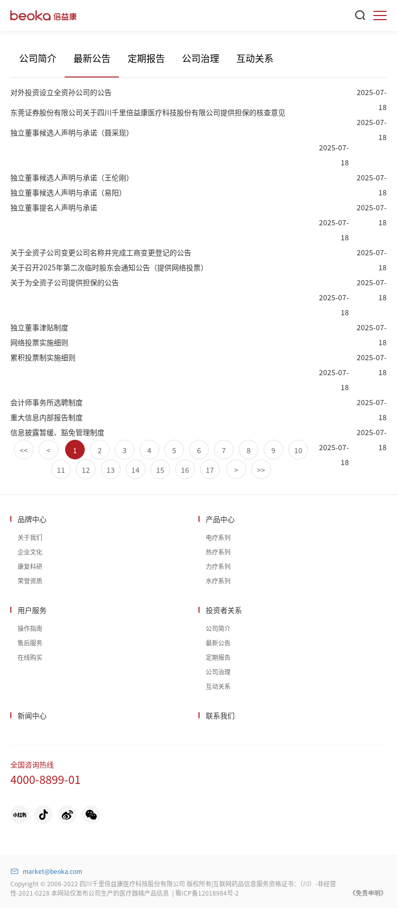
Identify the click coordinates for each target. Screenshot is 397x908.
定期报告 (146, 58)
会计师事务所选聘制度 (46, 402)
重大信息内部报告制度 (46, 417)
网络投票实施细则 (39, 342)
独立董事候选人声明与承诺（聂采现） (71, 132)
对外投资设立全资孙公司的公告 (61, 92)
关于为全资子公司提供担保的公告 (64, 282)
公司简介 (37, 58)
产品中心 (220, 518)
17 (210, 470)
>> (261, 470)
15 (160, 470)
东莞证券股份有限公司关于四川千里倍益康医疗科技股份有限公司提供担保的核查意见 (147, 112)
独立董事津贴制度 (39, 327)
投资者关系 (224, 609)
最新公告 (92, 58)
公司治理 (200, 58)
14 (135, 470)
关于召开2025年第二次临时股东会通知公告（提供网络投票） (109, 267)
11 (61, 470)
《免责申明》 (368, 892)
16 (185, 470)
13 (110, 470)
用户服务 (32, 609)
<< (24, 450)
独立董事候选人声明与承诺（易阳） (68, 192)
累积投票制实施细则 (42, 357)
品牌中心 (32, 518)
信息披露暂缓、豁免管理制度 (57, 432)
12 (86, 470)
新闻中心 (32, 715)
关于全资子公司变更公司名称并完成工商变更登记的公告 (100, 252)
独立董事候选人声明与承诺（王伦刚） (71, 177)
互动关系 (254, 58)
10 (298, 450)
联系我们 (220, 715)
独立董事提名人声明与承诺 (53, 207)
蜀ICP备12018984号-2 (207, 892)
